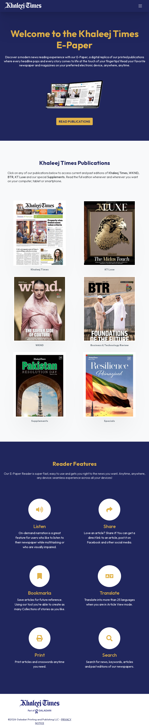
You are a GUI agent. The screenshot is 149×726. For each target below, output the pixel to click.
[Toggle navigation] (140, 6)
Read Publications (74, 121)
